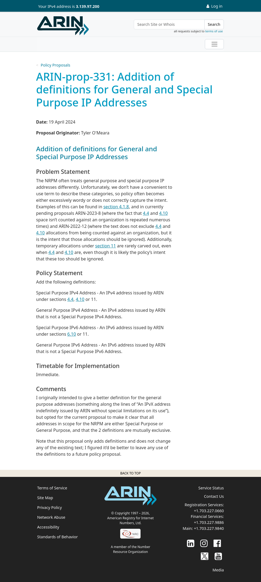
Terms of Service (52, 487)
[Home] (63, 25)
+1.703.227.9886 (209, 522)
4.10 (163, 213)
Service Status (211, 487)
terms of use (214, 31)
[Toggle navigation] (214, 44)
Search (214, 24)
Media (218, 569)
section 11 (105, 246)
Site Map (45, 497)
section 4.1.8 (116, 207)
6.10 (71, 334)
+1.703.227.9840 (209, 528)
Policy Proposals (55, 65)
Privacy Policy (49, 507)
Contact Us (214, 496)
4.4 (146, 213)
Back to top (130, 473)
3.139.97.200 (87, 6)
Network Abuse (51, 517)
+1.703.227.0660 (209, 510)
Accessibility (48, 527)
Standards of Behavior (57, 536)
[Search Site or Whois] (169, 24)
